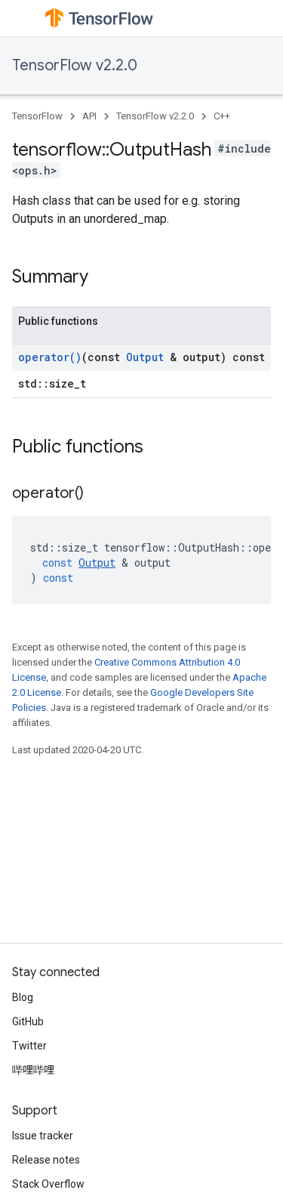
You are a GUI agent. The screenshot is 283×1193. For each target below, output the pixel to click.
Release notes (46, 1160)
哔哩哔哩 (33, 1070)
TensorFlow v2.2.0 (74, 65)
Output (145, 357)
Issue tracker (42, 1136)
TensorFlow (37, 116)
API (89, 116)
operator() (50, 357)
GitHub (28, 1021)
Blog (22, 997)
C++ (222, 116)
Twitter (29, 1046)
